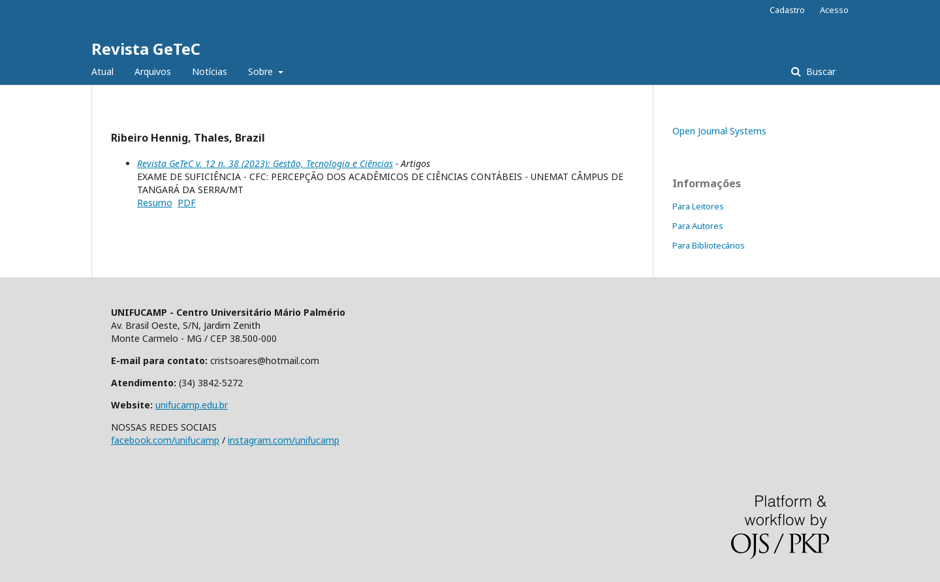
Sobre (261, 71)
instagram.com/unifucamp (283, 440)
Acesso (834, 10)
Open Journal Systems (719, 131)
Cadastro (787, 10)
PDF (187, 202)
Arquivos (152, 71)
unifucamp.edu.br (191, 405)
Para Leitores (698, 206)
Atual (102, 71)
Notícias (209, 71)
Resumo (154, 202)
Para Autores (697, 226)
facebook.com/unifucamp (165, 440)
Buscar (820, 71)
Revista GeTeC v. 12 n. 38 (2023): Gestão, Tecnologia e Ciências (265, 163)
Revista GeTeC (145, 48)
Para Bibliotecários (708, 245)
